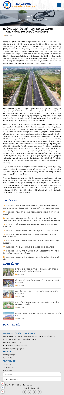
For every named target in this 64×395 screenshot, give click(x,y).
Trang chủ (20, 19)
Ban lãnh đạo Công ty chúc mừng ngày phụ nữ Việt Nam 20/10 (31, 242)
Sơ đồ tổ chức (8, 358)
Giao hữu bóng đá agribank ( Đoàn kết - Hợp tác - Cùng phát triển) (30, 236)
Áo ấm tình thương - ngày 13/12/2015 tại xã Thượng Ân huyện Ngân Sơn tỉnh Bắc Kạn (31, 252)
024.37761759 (16, 342)
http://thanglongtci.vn (17, 349)
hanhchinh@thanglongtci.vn (17, 345)
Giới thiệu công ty (9, 355)
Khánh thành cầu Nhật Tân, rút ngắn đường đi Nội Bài (31, 258)
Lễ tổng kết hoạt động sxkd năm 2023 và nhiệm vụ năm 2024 (30, 225)
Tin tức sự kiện (31, 19)
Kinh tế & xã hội (8, 370)
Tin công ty (7, 364)
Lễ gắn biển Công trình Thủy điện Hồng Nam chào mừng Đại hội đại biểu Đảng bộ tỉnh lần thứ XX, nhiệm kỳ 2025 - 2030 (31, 207)
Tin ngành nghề (8, 367)
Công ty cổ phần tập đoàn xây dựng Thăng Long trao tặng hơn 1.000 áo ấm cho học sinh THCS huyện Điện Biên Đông (31, 219)
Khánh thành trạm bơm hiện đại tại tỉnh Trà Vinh (30, 231)
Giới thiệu (7, 352)
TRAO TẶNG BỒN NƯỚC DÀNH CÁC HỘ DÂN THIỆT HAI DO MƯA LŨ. (31, 213)
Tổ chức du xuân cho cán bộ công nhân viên (28, 247)
